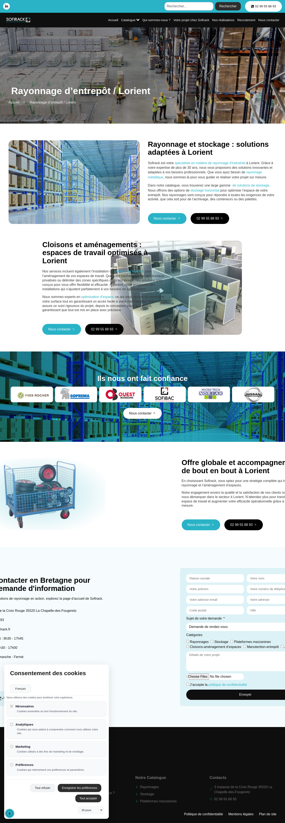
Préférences (21, 764)
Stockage (277, 641)
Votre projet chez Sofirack (191, 20)
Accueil (113, 20)
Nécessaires (22, 706)
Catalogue (130, 20)
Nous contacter (268, 20)
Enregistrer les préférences (79, 788)
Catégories (250, 635)
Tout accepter (88, 798)
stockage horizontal (204, 190)
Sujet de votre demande (260, 618)
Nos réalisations (223, 20)
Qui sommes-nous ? (156, 20)
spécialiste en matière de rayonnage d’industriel (210, 163)
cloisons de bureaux (183, 271)
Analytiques (21, 724)
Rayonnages (254, 641)
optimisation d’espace (152, 297)
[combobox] (188, 6)
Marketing (20, 746)
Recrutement (246, 20)
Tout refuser (42, 788)
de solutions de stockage (250, 185)
